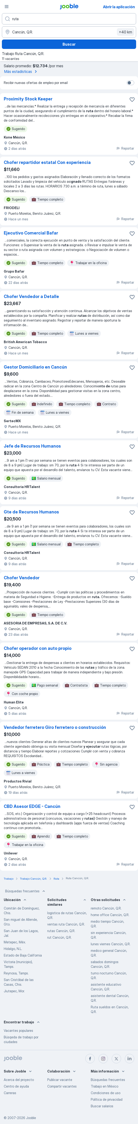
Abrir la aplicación (119, 6)
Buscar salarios (102, 1106)
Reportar (125, 148)
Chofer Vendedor (21, 577)
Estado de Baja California (23, 955)
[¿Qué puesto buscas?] (69, 18)
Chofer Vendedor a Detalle (31, 296)
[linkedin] (129, 1058)
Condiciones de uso (105, 1093)
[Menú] (6, 6)
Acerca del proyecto (19, 1080)
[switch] (130, 82)
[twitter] (116, 1058)
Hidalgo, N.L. (13, 949)
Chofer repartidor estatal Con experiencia (47, 162)
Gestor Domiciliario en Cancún (35, 367)
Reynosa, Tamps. (16, 973)
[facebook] (90, 1058)
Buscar (69, 44)
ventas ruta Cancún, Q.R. (66, 924)
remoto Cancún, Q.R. (106, 908)
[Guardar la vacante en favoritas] (132, 99)
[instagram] (103, 1058)
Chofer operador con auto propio (37, 648)
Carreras (10, 1093)
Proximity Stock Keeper (28, 98)
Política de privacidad (106, 1099)
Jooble (31, 1118)
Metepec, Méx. (15, 942)
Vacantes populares (18, 1031)
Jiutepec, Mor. (14, 991)
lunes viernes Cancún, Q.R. (110, 944)
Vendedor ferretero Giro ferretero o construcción (55, 727)
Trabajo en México (104, 1086)
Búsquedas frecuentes (25, 891)
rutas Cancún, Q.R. (61, 931)
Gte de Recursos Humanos (31, 511)
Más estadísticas (21, 71)
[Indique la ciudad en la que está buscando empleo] (69, 32)
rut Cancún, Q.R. (59, 937)
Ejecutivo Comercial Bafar (31, 232)
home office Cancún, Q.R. (110, 915)
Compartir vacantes (62, 1086)
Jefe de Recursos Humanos (32, 446)
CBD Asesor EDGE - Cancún (32, 806)
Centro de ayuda (16, 1086)
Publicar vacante (59, 1080)
